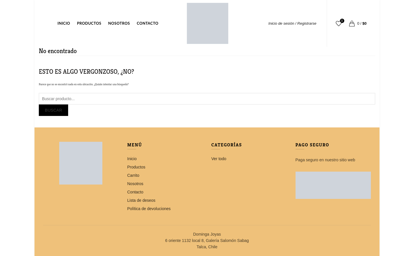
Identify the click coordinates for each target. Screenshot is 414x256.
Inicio (63, 23)
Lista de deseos (341, 21)
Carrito (133, 175)
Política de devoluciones (149, 208)
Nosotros (119, 23)
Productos (89, 23)
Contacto (147, 23)
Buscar (53, 110)
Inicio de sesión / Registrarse (293, 23)
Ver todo (218, 158)
